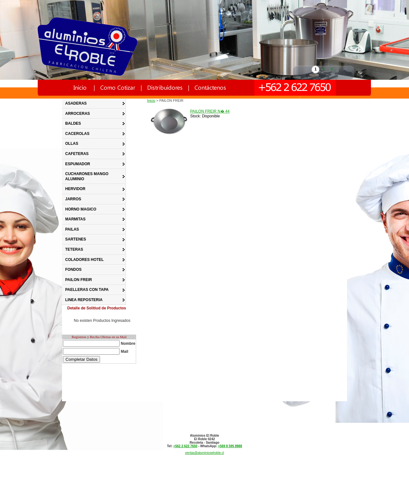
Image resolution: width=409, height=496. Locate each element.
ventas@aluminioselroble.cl (204, 453)
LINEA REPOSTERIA (84, 300)
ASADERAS (76, 103)
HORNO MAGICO (80, 209)
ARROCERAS (77, 113)
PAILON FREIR (78, 280)
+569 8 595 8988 (230, 446)
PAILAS (72, 229)
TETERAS (74, 249)
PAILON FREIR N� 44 (209, 111)
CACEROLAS (77, 133)
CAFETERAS (77, 154)
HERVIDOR (75, 189)
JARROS (73, 199)
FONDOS (73, 269)
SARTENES (75, 239)
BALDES (73, 123)
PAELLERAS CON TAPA (87, 289)
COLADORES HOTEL (84, 259)
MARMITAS (75, 219)
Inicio (151, 100)
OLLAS (71, 143)
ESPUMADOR (77, 164)
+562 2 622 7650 (185, 446)
